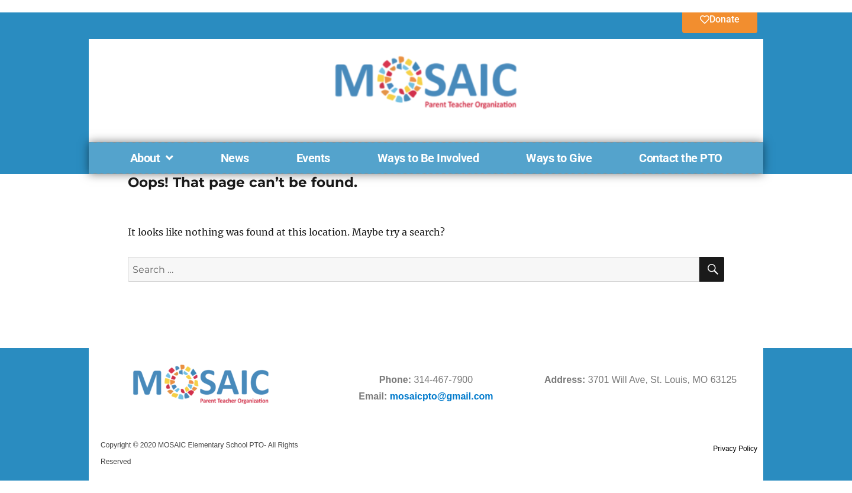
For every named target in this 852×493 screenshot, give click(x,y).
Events (313, 158)
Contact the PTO (680, 158)
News (235, 158)
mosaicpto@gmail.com (441, 396)
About (151, 158)
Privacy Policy (735, 448)
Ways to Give (559, 158)
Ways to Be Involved (428, 158)
